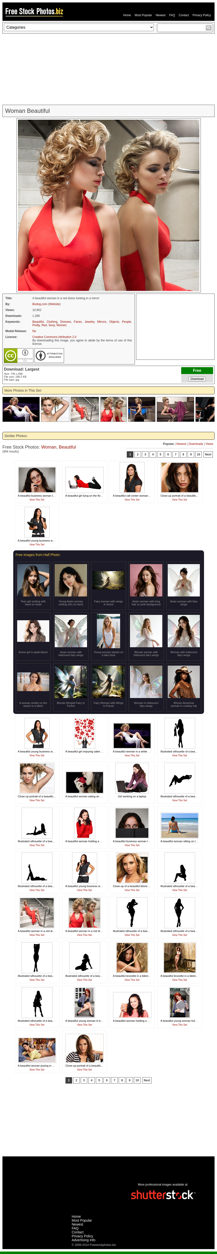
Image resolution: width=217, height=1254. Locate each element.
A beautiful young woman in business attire (91, 1020)
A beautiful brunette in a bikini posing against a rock (144, 975)
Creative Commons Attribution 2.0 (54, 337)
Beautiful (38, 321)
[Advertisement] (108, 69)
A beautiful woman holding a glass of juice (138, 1020)
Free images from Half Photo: (38, 555)
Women (61, 325)
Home (127, 15)
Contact (184, 15)
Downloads (196, 444)
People (126, 321)
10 (198, 454)
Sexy (52, 325)
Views (209, 444)
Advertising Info (84, 1240)
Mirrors (101, 321)
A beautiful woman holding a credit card (89, 841)
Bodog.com (39, 304)
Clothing (52, 321)
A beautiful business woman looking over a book (142, 841)
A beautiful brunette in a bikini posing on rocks (188, 975)
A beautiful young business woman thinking (43, 540)
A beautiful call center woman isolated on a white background (149, 495)
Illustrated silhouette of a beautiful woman (185, 751)
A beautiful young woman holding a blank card (188, 1020)
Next (208, 454)
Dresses (65, 321)
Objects (114, 321)
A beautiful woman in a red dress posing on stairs (47, 931)
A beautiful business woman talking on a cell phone (48, 495)
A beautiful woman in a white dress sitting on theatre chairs (148, 751)
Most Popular (143, 15)
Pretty (36, 325)
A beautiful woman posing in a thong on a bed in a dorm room (54, 1065)
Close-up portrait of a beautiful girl (85, 1065)
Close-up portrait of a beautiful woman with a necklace (50, 796)
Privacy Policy (201, 15)
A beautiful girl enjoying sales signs (86, 751)
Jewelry (89, 321)
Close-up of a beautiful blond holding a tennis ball (142, 886)
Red (44, 325)
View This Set (36, 499)
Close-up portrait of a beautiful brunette (184, 495)
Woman (48, 447)
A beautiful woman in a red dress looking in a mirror (96, 931)
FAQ (172, 15)
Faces (78, 321)
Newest (161, 15)
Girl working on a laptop (132, 796)
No (34, 331)
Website (54, 304)
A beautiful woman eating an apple (86, 796)
